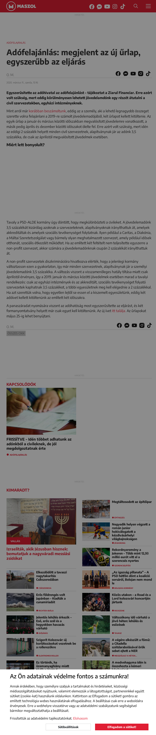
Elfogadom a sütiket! (121, 727)
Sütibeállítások (68, 727)
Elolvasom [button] (80, 718)
